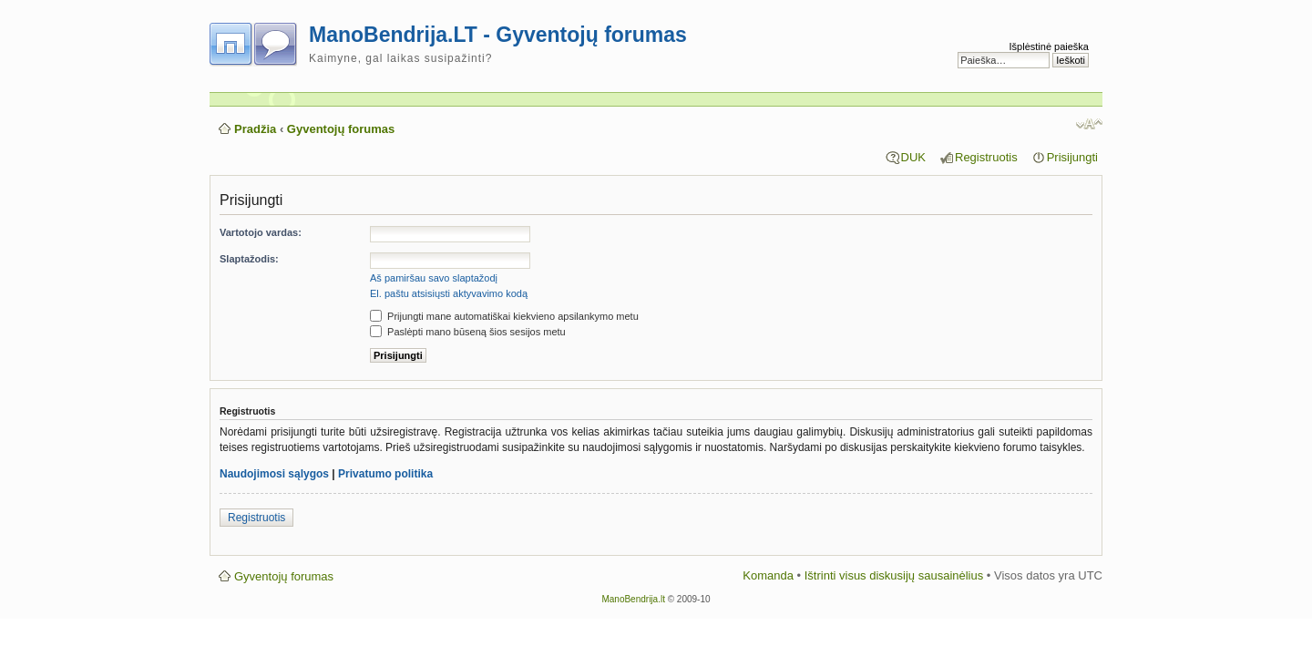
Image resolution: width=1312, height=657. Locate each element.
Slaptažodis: (249, 258)
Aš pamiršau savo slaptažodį (433, 277)
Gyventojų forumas (341, 129)
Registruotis (986, 157)
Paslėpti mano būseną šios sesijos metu (468, 331)
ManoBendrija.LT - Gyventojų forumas (498, 34)
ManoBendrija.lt (632, 599)
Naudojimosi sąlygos (274, 473)
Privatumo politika (385, 473)
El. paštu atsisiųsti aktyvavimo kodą (449, 293)
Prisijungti (1072, 157)
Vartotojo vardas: (261, 232)
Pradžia (255, 129)
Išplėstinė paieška (1049, 46)
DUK (913, 157)
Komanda (768, 575)
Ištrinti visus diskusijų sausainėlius (894, 575)
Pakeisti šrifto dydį (1089, 124)
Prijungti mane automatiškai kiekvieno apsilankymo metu (504, 316)
